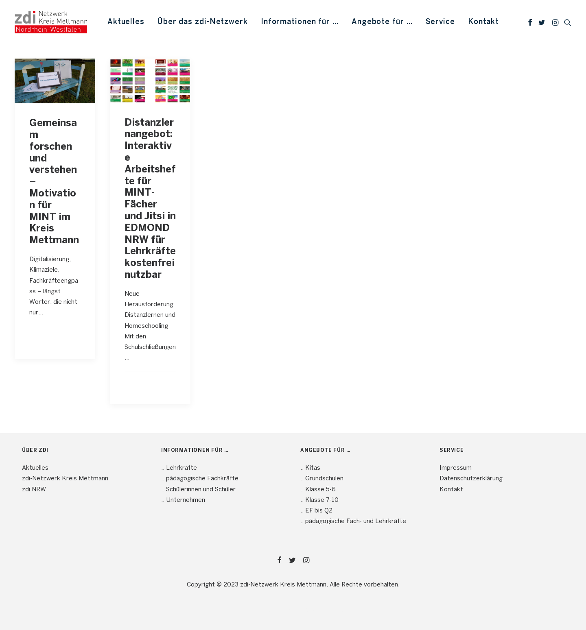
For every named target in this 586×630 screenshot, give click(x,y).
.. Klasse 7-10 (319, 500)
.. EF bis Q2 (316, 511)
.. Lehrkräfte (179, 468)
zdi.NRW (34, 490)
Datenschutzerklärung (471, 479)
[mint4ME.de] (51, 22)
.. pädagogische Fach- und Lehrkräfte (353, 521)
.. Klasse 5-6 (318, 490)
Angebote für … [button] (382, 22)
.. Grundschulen (321, 479)
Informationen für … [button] (300, 22)
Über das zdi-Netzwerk (202, 22)
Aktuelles (125, 22)
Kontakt (483, 22)
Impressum (456, 468)
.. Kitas (310, 468)
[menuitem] (126, 22)
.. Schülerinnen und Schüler (198, 490)
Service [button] (440, 22)
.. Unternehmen (183, 500)
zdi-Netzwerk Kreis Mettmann (65, 479)
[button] (530, 22)
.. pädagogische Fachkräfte (199, 479)
